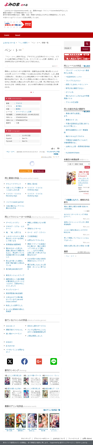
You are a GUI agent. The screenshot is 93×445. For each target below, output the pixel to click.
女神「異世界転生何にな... (32, 429)
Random (85, 49)
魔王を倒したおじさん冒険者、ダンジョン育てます (36, 266)
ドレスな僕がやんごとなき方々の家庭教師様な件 (36, 330)
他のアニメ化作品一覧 (51, 410)
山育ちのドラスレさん (35, 240)
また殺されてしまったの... (54, 429)
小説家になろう (72, 200)
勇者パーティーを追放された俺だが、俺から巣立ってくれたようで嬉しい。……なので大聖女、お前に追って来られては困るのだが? (36, 249)
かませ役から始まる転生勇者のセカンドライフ (36, 259)
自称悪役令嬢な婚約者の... (21, 429)
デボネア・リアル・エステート (15, 227)
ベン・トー (10, 152)
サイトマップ (26, 438)
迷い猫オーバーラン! (13, 333)
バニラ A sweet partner (15, 202)
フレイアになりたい (73, 80)
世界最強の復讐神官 (13, 244)
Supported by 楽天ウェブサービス (62, 443)
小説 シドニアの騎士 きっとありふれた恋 (14, 188)
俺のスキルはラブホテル (75, 136)
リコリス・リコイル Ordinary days (34, 188)
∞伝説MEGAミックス (74, 77)
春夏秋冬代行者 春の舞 (43, 429)
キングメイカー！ (12, 289)
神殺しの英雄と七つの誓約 (36, 223)
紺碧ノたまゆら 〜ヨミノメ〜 (77, 84)
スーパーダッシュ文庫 (23, 112)
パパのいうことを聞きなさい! (15, 350)
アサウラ (19, 103)
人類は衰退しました (34, 336)
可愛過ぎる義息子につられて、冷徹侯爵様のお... (76, 141)
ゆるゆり (9, 342)
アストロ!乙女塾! (72, 102)
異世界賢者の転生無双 (14, 293)
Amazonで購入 (25, 171)
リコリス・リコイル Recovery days (13, 194)
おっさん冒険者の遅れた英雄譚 (15, 310)
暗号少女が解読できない (75, 88)
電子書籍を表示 (39, 171)
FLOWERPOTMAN (72, 153)
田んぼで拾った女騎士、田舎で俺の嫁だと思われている (15, 263)
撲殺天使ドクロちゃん (14, 329)
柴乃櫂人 (19, 106)
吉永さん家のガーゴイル (36, 326)
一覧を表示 (86, 66)
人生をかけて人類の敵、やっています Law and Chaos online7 (15, 299)
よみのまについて (59, 438)
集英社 (18, 109)
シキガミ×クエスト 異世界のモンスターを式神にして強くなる (15, 238)
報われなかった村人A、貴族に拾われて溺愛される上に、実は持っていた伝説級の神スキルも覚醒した (15, 252)
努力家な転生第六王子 (14, 269)
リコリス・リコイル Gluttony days (34, 194)
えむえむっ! (10, 326)
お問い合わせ (87, 438)
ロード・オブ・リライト (36, 232)
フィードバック (73, 438)
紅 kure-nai (10, 346)
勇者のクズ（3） (72, 120)
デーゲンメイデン (12, 222)
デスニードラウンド (13, 184)
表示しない (86, 252)
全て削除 (80, 252)
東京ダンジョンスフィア (15, 275)
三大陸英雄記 (32, 236)
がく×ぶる (69, 92)
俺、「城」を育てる (13, 232)
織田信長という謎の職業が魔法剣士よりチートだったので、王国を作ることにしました (15, 282)
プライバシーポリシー (41, 438)
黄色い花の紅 (32, 184)
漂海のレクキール (34, 228)
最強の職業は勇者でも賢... (9, 429)
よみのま (84, 443)
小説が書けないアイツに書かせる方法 (15, 207)
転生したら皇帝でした (14, 305)
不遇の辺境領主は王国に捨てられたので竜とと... (76, 124)
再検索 (87, 167)
